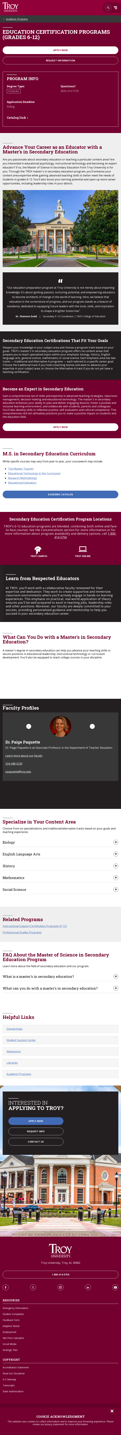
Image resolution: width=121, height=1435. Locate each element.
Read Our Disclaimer (14, 1373)
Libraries (12, 1063)
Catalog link (16, 118)
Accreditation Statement (16, 1367)
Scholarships (15, 1029)
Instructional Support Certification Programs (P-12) (35, 926)
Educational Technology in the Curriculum (34, 473)
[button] (28, 726)
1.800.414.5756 (60, 1274)
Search (11, 7)
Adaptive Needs (11, 1326)
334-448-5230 (13, 763)
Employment (9, 1332)
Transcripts (9, 1385)
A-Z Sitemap (9, 1379)
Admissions (14, 1051)
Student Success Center (21, 1040)
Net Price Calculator (13, 1338)
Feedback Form (11, 1320)
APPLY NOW (60, 427)
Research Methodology (22, 478)
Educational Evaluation (22, 482)
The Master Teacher (21, 469)
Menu (115, 7)
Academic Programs (17, 19)
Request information (60, 60)
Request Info (36, 1131)
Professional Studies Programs (22, 932)
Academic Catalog (60, 494)
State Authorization (13, 1391)
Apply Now (60, 50)
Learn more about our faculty (23, 755)
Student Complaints (13, 1314)
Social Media (9, 1344)
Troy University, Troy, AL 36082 (60, 1263)
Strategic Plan (10, 1350)
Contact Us (36, 1141)
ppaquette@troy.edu (18, 771)
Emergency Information (15, 1308)
